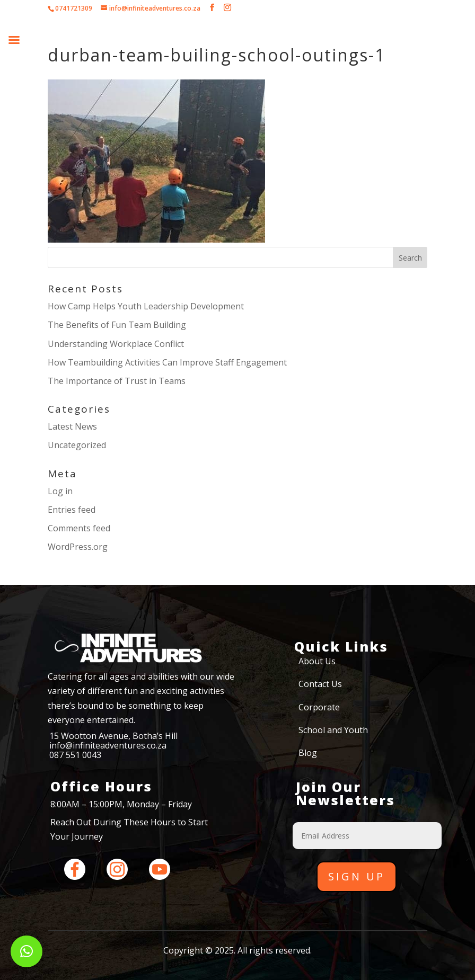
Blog (307, 753)
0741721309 (73, 8)
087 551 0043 (75, 755)
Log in (60, 491)
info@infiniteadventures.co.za (107, 745)
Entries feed (71, 509)
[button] (26, 951)
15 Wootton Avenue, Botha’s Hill (113, 736)
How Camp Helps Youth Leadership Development (146, 306)
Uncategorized (77, 445)
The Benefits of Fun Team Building (117, 325)
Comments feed (79, 528)
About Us (317, 661)
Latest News (72, 426)
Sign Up (356, 876)
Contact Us (320, 684)
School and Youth (333, 730)
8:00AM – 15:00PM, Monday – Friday (121, 804)
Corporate (319, 707)
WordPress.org (78, 547)
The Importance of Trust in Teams (117, 381)
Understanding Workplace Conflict (116, 344)
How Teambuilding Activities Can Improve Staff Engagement (167, 362)
